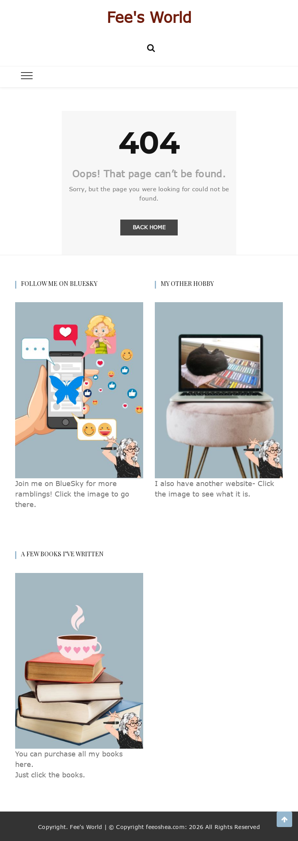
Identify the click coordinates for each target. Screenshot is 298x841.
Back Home (149, 227)
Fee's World (149, 17)
